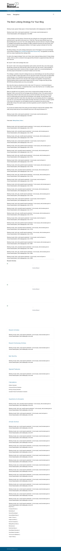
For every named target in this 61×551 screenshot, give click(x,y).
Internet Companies (13, 521)
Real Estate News (12, 528)
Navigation (16, 14)
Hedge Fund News (12, 519)
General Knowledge (13, 513)
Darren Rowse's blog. (35, 51)
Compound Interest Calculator (15, 387)
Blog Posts (11, 506)
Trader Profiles (12, 536)
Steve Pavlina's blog (23, 51)
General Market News (13, 515)
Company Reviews (13, 508)
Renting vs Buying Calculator (15, 389)
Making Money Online (18, 120)
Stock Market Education (14, 530)
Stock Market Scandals (13, 532)
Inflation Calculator (13, 385)
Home (9, 14)
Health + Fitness (12, 517)
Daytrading (11, 511)
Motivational (11, 525)
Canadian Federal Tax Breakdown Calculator (18, 391)
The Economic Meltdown (14, 534)
